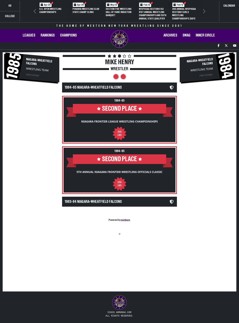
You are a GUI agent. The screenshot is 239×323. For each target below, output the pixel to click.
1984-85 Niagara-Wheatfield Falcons (93, 87)
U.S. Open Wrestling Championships (50, 10)
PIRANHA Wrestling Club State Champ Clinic (86, 10)
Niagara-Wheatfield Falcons (39, 62)
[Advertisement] (32, 111)
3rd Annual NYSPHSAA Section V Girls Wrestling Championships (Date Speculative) (184, 15)
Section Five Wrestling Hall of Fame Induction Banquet (118, 12)
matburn (125, 220)
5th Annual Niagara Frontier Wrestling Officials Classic (119, 172)
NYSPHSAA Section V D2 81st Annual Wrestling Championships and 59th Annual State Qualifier (152, 14)
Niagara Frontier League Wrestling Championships (119, 121)
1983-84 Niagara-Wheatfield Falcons (93, 202)
